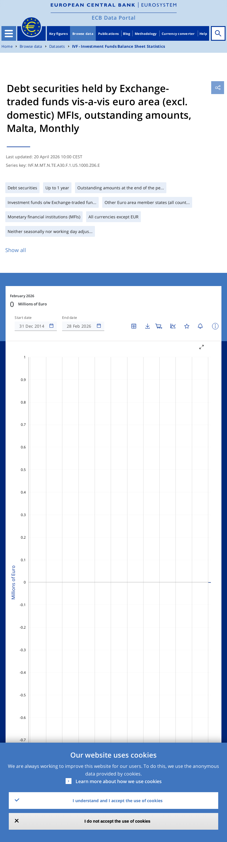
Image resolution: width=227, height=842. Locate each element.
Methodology (146, 33)
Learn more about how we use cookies (119, 781)
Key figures (58, 33)
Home (7, 46)
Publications (108, 33)
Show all (15, 250)
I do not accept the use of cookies (118, 821)
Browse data (82, 33)
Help (203, 33)
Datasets (57, 46)
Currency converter (178, 33)
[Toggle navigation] (8, 33)
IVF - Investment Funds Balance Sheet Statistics (118, 46)
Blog (126, 33)
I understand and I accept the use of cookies (118, 800)
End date (69, 317)
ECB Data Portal (114, 17)
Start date (23, 317)
